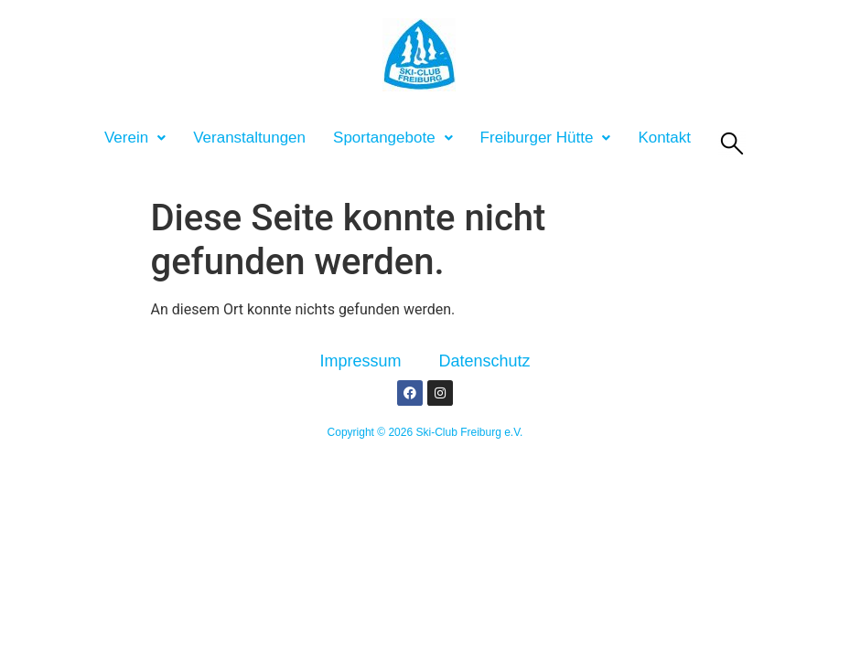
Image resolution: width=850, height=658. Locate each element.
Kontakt (664, 137)
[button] (135, 137)
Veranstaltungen (249, 137)
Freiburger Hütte (545, 137)
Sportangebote (393, 137)
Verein (135, 137)
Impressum (360, 361)
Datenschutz (484, 361)
